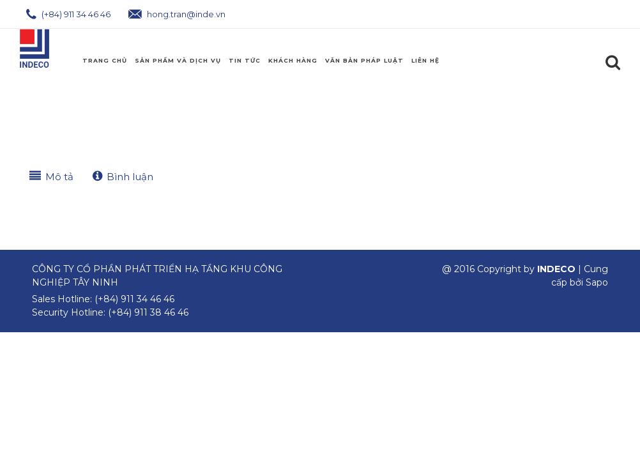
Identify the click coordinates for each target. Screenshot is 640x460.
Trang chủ (104, 60)
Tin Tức (245, 60)
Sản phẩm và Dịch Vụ (178, 60)
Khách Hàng (292, 60)
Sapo (597, 282)
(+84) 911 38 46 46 (148, 312)
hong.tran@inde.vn (176, 14)
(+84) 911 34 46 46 (68, 14)
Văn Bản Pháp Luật (364, 60)
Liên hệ (425, 60)
